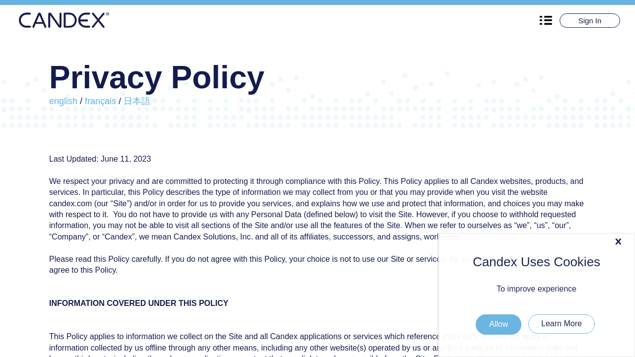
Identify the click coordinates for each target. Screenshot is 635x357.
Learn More (561, 323)
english (63, 101)
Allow (604, 240)
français (100, 101)
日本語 (137, 101)
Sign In (590, 20)
